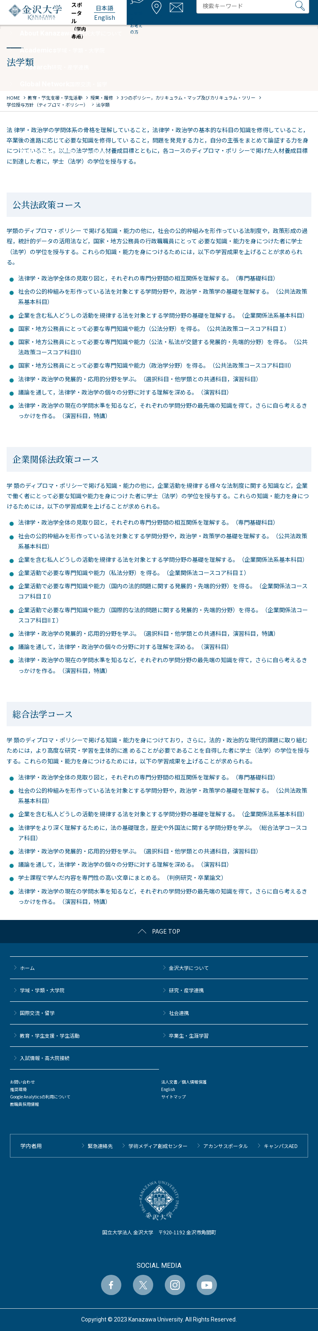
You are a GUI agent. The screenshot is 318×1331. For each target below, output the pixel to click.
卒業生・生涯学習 (189, 1035)
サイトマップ (173, 1096)
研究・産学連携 (186, 989)
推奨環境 (18, 1089)
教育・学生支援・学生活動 (50, 1035)
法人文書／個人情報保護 (184, 1082)
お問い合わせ (22, 1082)
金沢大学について (189, 967)
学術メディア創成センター (158, 1145)
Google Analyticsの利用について (40, 1096)
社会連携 (179, 1012)
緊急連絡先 (100, 1145)
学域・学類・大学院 (42, 989)
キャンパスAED (281, 1145)
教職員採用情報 (24, 1104)
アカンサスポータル (225, 1145)
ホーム (27, 967)
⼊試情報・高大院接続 (45, 1057)
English (168, 1089)
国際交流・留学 (37, 1012)
